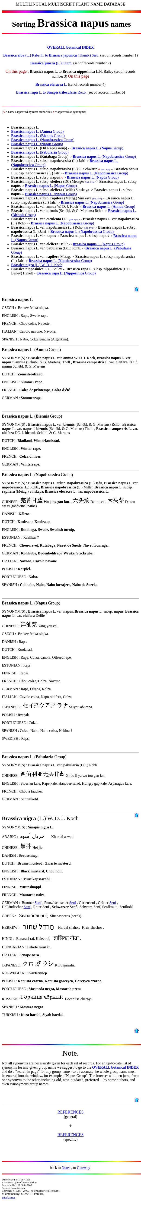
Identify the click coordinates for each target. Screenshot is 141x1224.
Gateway (83, 1168)
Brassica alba (13, 55)
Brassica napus (23, 131)
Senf (38, 903)
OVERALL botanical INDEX (70, 47)
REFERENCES (70, 1112)
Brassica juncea (42, 63)
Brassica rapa (27, 92)
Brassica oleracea (49, 84)
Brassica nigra (23, 265)
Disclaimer (8, 1197)
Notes (66, 1168)
